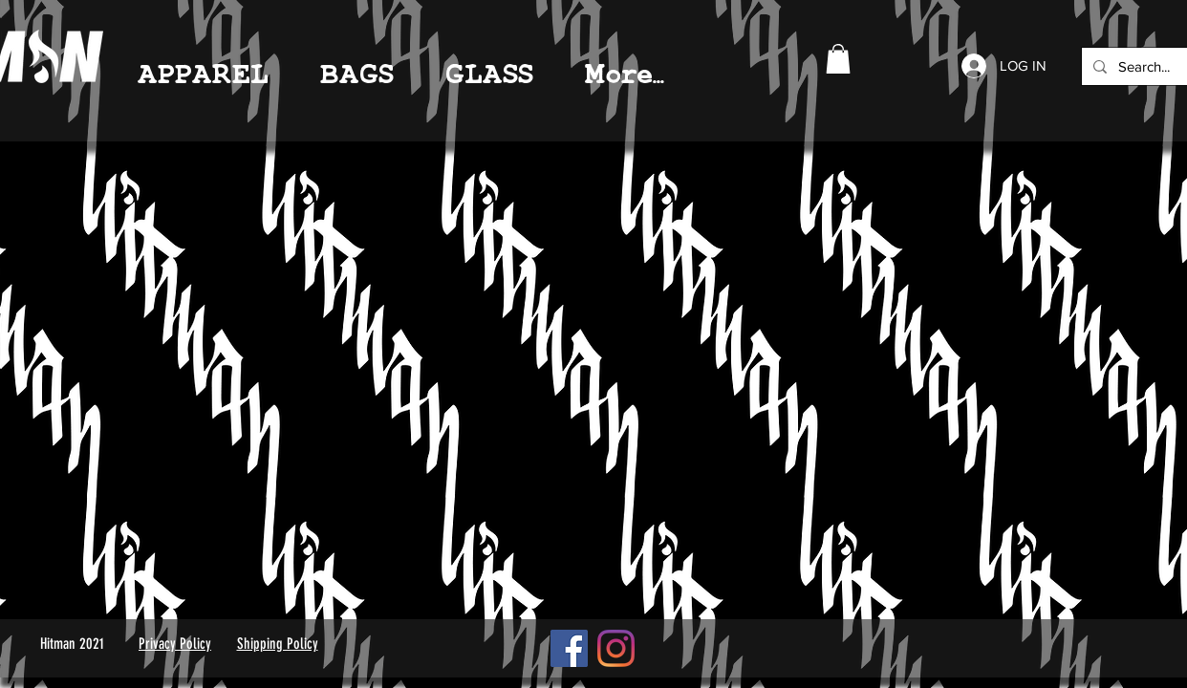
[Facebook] (569, 648)
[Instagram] (616, 648)
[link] (838, 59)
